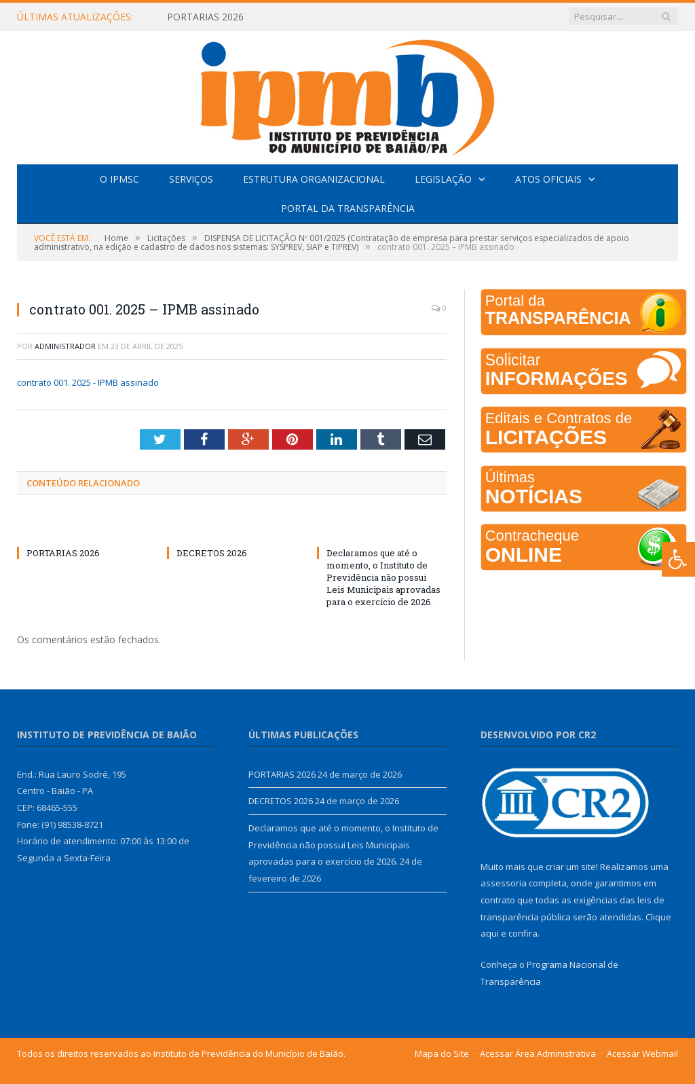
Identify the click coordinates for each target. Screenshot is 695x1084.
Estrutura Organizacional (314, 179)
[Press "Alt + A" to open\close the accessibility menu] (678, 559)
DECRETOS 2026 (211, 553)
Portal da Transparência (348, 208)
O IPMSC (119, 179)
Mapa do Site (442, 1053)
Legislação (443, 179)
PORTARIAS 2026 (205, 17)
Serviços (191, 179)
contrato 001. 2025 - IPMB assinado (88, 382)
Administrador (65, 346)
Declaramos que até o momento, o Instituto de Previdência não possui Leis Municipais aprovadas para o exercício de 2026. (383, 578)
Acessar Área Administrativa (538, 1053)
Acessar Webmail (642, 1053)
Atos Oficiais (548, 179)
